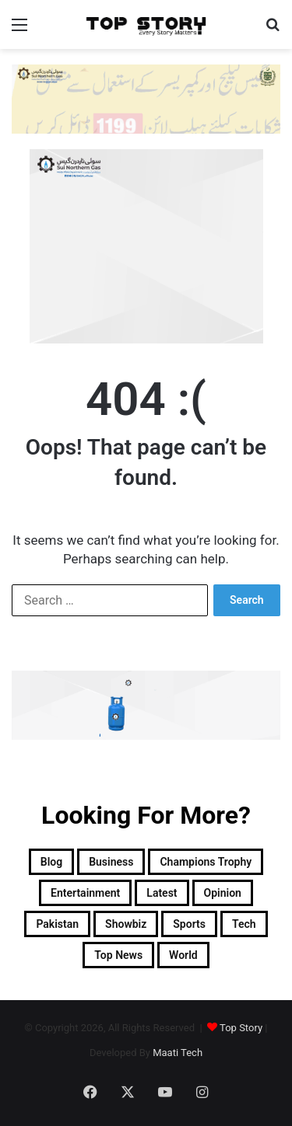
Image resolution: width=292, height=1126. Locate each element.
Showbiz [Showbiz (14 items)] (125, 924)
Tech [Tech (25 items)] (244, 924)
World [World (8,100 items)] (183, 955)
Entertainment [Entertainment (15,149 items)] (85, 893)
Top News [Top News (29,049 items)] (118, 955)
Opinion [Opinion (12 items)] (222, 893)
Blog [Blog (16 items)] (51, 862)
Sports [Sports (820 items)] (189, 924)
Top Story (241, 1028)
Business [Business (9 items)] (111, 862)
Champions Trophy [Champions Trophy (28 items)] (206, 862)
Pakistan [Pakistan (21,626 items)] (57, 924)
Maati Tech (177, 1052)
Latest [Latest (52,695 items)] (161, 893)
